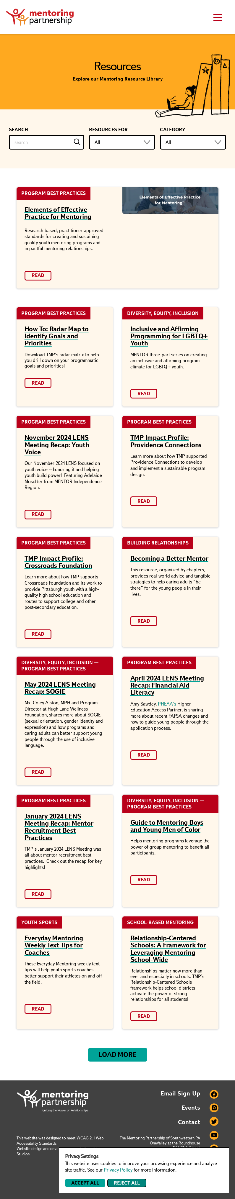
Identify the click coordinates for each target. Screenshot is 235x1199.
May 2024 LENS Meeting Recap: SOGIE (60, 688)
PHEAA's (167, 704)
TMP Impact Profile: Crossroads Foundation (58, 562)
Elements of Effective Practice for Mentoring (58, 213)
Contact (189, 1122)
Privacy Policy (118, 1170)
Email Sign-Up (180, 1093)
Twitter (214, 1121)
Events (190, 1107)
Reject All (127, 1183)
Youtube (214, 1135)
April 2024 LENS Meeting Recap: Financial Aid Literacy (167, 685)
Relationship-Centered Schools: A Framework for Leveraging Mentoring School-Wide (168, 949)
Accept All (85, 1183)
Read (38, 275)
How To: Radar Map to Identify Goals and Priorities (57, 336)
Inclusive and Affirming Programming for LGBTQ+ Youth (169, 336)
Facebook (214, 1094)
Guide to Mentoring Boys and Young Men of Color (166, 826)
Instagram (214, 1107)
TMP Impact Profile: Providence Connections (166, 441)
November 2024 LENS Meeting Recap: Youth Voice (57, 445)
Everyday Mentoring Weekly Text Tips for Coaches (54, 945)
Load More (117, 1055)
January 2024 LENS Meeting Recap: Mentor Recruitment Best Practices (59, 827)
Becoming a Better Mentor (169, 558)
